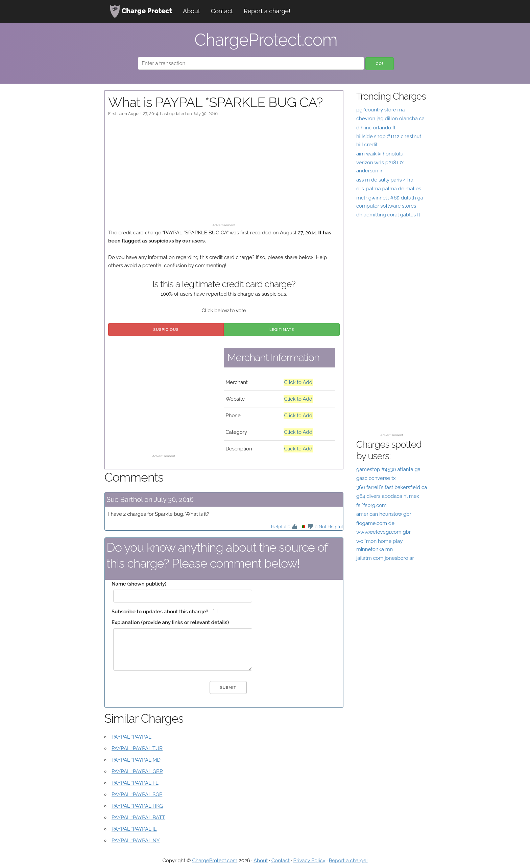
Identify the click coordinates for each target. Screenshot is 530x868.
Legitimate (281, 329)
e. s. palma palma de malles (388, 189)
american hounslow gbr (383, 514)
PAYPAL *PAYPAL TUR (137, 748)
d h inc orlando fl (375, 128)
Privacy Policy (309, 861)
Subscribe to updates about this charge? (160, 612)
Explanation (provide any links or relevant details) (170, 622)
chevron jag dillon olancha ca (390, 118)
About (191, 11)
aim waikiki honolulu (380, 154)
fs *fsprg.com (371, 505)
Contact (222, 11)
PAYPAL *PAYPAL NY (136, 841)
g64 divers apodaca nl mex (387, 496)
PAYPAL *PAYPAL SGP (137, 794)
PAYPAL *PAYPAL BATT (138, 817)
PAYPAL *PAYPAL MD (136, 760)
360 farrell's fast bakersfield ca (391, 487)
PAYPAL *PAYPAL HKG (137, 806)
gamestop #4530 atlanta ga (388, 469)
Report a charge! (267, 11)
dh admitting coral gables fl (388, 215)
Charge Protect (141, 11)
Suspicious (166, 329)
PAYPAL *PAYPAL (131, 737)
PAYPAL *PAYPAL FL (135, 783)
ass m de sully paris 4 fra (384, 180)
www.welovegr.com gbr (383, 532)
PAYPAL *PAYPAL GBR (137, 771)
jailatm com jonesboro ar (385, 558)
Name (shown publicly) (139, 584)
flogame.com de (375, 523)
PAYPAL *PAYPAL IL (134, 829)
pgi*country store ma (380, 110)
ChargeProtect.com (214, 861)
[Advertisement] (224, 173)
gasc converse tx (376, 478)
